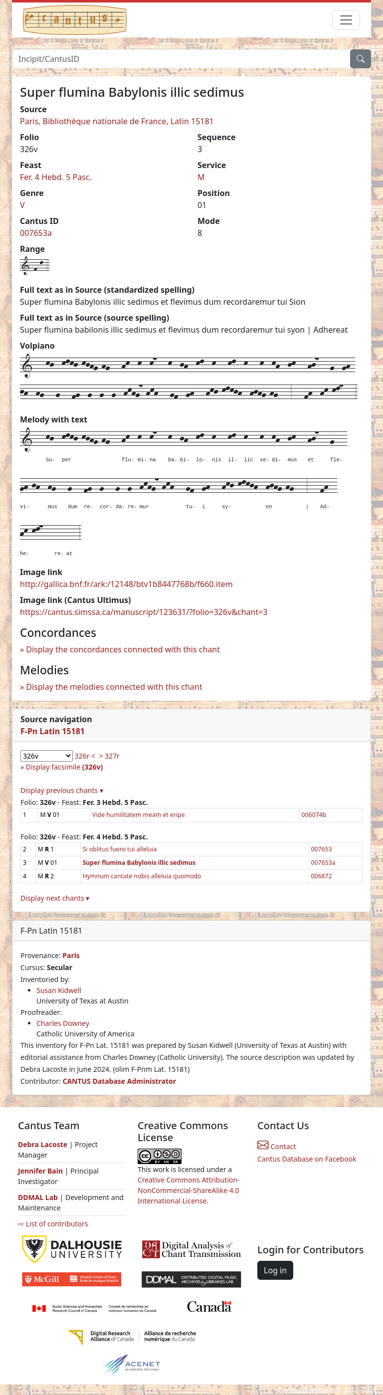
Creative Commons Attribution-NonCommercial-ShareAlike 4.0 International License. (188, 1190)
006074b (314, 814)
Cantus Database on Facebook (307, 1159)
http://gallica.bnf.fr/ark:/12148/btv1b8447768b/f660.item (126, 584)
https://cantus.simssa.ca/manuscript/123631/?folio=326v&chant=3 (144, 611)
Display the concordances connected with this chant (123, 649)
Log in (275, 1270)
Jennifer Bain (41, 1171)
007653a (36, 232)
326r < (85, 756)
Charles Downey (62, 1023)
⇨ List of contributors (53, 1223)
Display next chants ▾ (54, 898)
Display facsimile (64, 767)
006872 (321, 876)
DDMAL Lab (38, 1197)
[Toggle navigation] (346, 20)
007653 (321, 849)
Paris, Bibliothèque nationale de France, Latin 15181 (117, 121)
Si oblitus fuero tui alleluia (120, 849)
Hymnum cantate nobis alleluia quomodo (142, 876)
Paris (71, 955)
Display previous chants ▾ (61, 790)
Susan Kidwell (58, 990)
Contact (276, 1146)
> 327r (109, 756)
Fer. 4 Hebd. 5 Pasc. (56, 177)
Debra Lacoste (42, 1144)
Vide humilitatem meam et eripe (138, 814)
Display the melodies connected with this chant (114, 686)
